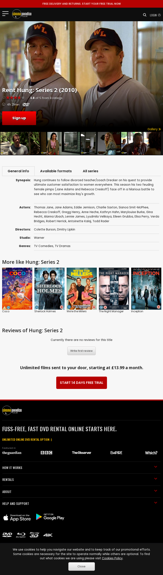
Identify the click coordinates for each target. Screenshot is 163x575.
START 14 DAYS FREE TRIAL (81, 382)
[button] (143, 15)
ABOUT (79, 491)
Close (81, 566)
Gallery (154, 129)
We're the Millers (77, 311)
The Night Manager (111, 311)
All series (90, 171)
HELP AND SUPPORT (79, 503)
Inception (137, 311)
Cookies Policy (112, 558)
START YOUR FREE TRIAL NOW (81, 4)
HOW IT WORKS (79, 467)
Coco (5, 311)
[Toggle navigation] (6, 13)
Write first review (81, 351)
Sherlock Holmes (45, 311)
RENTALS (79, 479)
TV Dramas (62, 246)
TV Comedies (43, 246)
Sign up (19, 118)
